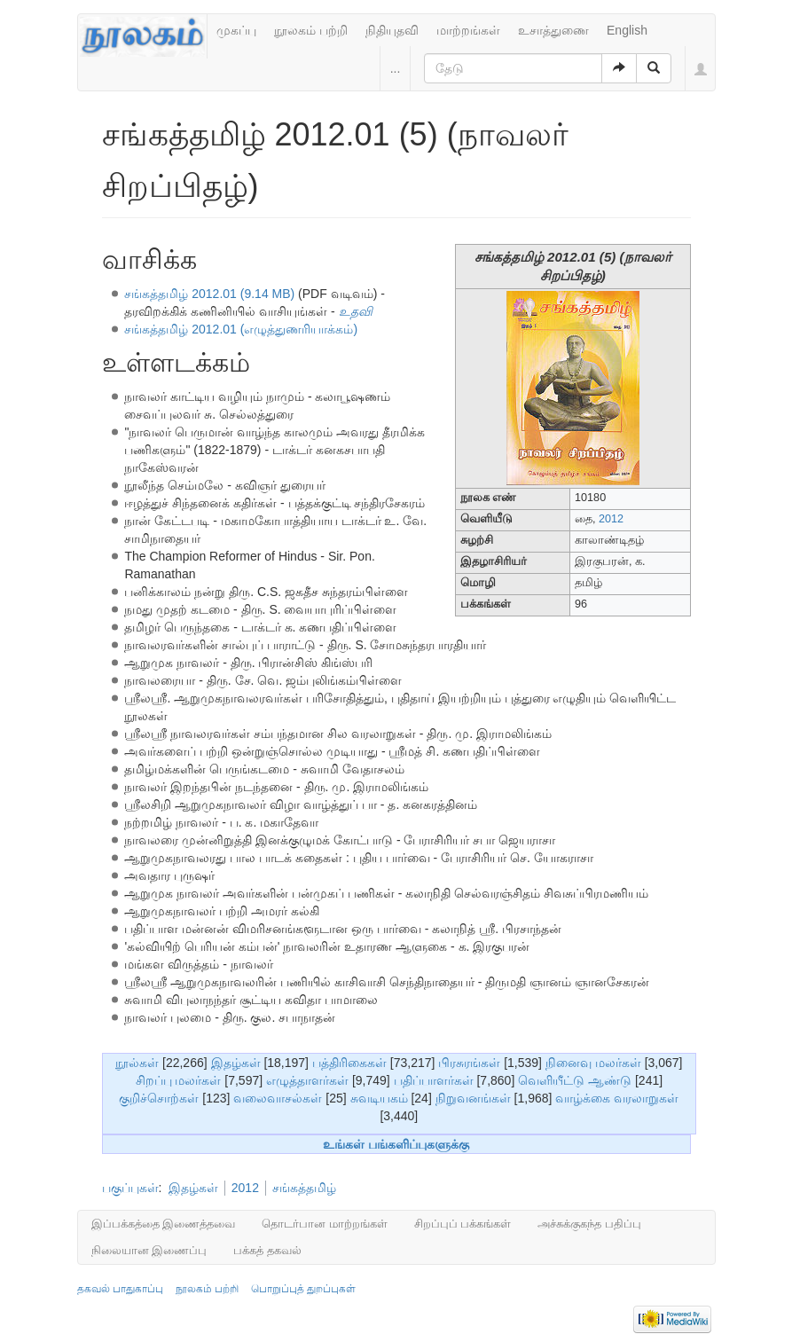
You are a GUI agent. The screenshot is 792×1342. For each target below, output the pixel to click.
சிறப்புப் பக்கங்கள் (463, 1223)
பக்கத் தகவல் (267, 1250)
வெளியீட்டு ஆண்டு (574, 1080)
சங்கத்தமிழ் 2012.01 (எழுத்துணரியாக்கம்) (240, 329)
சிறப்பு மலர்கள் (179, 1080)
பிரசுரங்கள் (469, 1063)
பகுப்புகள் (130, 1188)
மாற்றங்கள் (468, 30)
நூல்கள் (137, 1063)
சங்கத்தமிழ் (304, 1188)
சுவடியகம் (379, 1098)
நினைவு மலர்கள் (593, 1063)
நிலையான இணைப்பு (149, 1250)
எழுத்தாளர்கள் (307, 1080)
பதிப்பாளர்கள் (434, 1080)
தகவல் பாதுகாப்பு (120, 1289)
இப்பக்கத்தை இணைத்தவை (163, 1223)
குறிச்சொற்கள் (159, 1098)
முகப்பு (236, 30)
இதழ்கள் (236, 1063)
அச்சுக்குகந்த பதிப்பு (589, 1223)
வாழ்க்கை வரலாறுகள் (616, 1098)
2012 (611, 519)
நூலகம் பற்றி (311, 30)
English (627, 30)
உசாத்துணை (553, 30)
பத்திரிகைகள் (349, 1063)
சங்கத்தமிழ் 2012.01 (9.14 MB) (209, 293)
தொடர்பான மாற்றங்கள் (325, 1223)
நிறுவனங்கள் (473, 1098)
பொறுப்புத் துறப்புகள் (303, 1289)
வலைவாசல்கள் (277, 1098)
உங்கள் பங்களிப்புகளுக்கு (396, 1144)
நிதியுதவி (392, 30)
